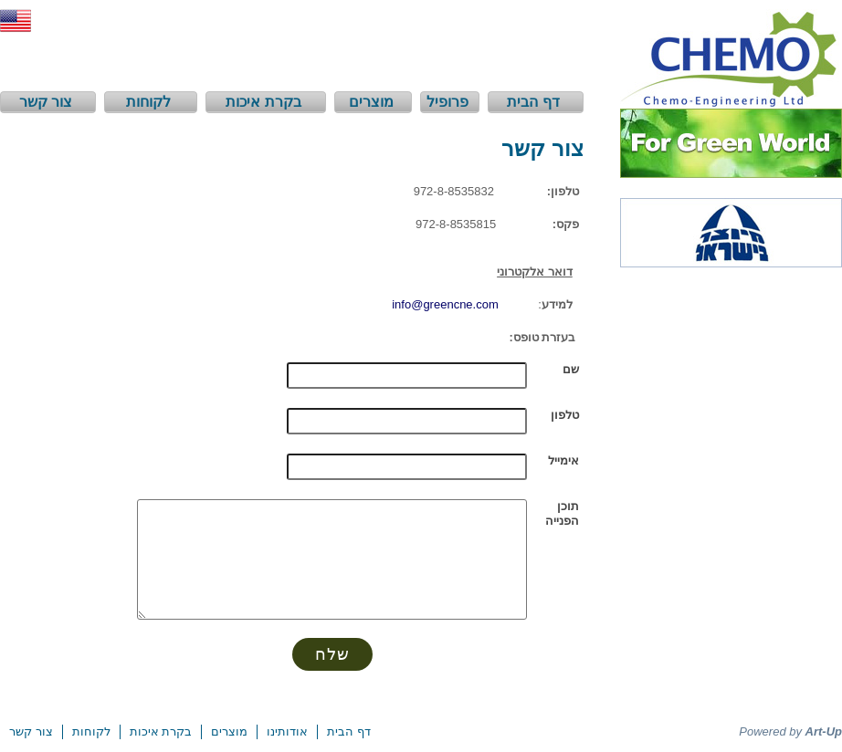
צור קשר (31, 731)
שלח (332, 654)
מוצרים (229, 731)
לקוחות (91, 731)
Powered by (790, 731)
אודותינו (287, 731)
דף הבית (349, 731)
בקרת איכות (161, 731)
